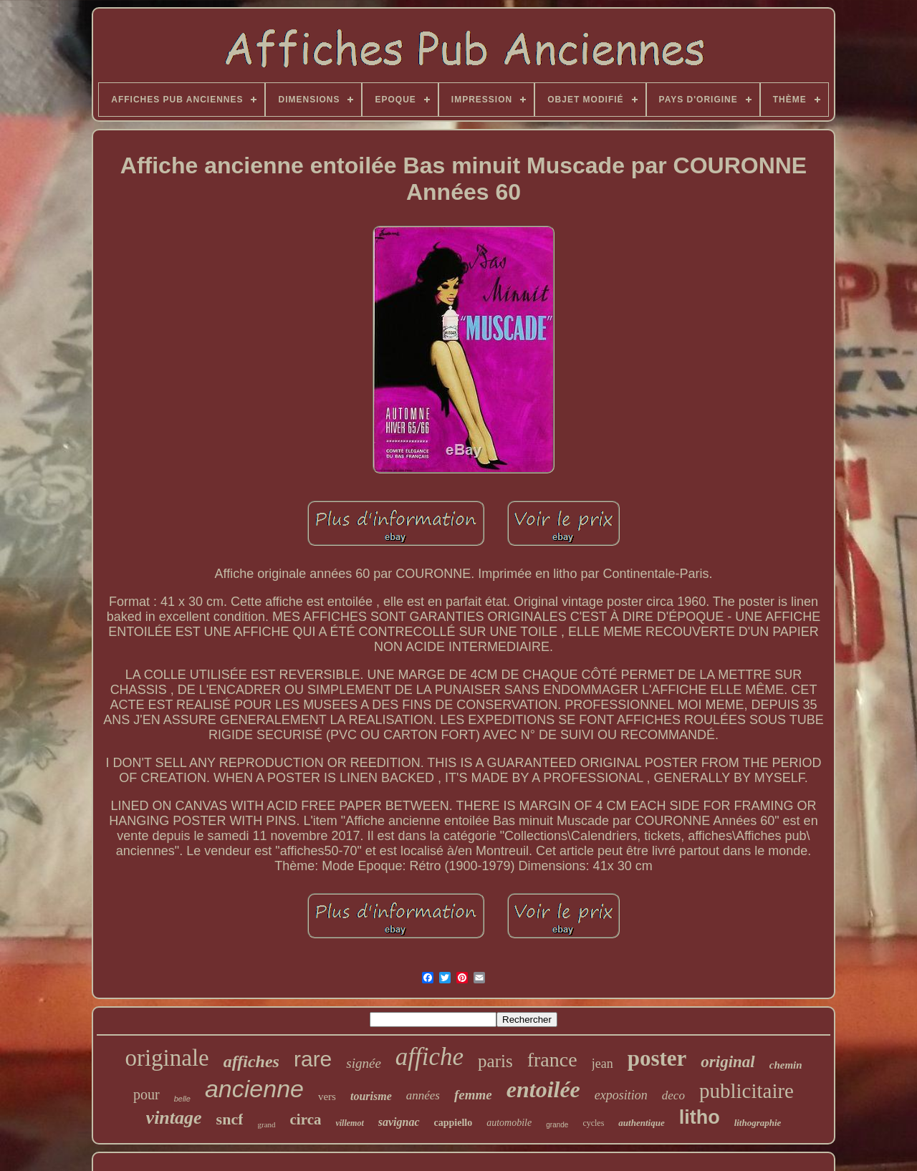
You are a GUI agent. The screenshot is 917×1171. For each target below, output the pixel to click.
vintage (174, 1117)
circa (306, 1119)
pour (146, 1094)
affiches (251, 1061)
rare (313, 1059)
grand (266, 1124)
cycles (593, 1123)
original (727, 1062)
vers (327, 1096)
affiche (429, 1057)
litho (699, 1117)
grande (557, 1125)
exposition (621, 1095)
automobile (509, 1122)
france (552, 1060)
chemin (785, 1065)
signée (363, 1063)
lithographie (758, 1122)
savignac (399, 1122)
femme (473, 1094)
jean (602, 1063)
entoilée (543, 1089)
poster (657, 1058)
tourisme (371, 1096)
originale (166, 1058)
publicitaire (746, 1090)
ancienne (254, 1088)
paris (495, 1061)
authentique (641, 1122)
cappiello (453, 1122)
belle (182, 1098)
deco (673, 1095)
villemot (349, 1123)
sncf (230, 1119)
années (423, 1095)
